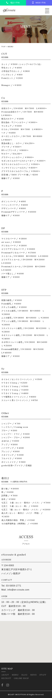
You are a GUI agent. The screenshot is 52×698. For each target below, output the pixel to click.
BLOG (24, 675)
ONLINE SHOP (21, 678)
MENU (15, 675)
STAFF (43, 675)
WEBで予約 (39, 2)
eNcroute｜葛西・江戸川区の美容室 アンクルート (9, 10)
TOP (3, 47)
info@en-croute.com (18, 590)
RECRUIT (6, 678)
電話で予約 (13, 3)
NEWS (33, 675)
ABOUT (5, 675)
